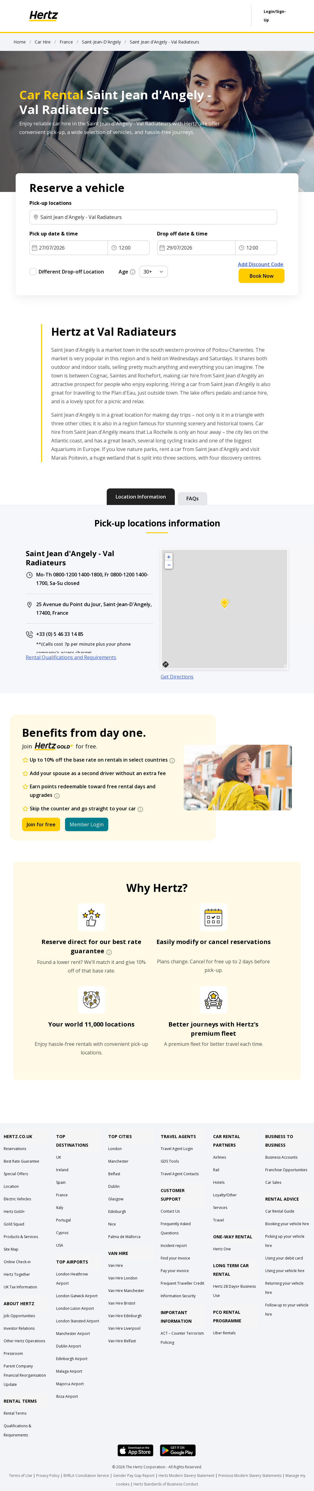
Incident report (174, 1245)
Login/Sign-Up (275, 16)
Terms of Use (20, 1475)
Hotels (218, 1182)
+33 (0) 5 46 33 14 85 (59, 634)
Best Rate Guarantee (21, 1161)
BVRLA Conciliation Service (86, 1475)
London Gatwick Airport (77, 1295)
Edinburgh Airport (71, 1358)
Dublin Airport (68, 1346)
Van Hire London (122, 1278)
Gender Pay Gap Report (134, 1475)
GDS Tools (170, 1161)
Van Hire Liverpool (124, 1328)
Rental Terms (15, 1413)
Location (11, 1186)
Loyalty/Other (225, 1195)
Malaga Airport (69, 1371)
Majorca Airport (70, 1383)
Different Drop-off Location (71, 271)
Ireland (62, 1169)
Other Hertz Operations (24, 1341)
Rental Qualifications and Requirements (71, 657)
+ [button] (168, 556)
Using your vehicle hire (284, 1270)
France (62, 1195)
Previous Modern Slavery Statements (250, 1475)
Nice (112, 1224)
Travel (218, 1220)
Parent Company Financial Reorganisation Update (25, 1375)
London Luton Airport (75, 1308)
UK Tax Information (20, 1287)
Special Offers (16, 1173)
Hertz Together (17, 1274)
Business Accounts (281, 1157)
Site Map (11, 1249)
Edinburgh (117, 1211)
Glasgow (115, 1199)
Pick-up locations (50, 203)
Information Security (178, 1295)
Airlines (219, 1157)
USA (59, 1245)
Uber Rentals (224, 1333)
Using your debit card (284, 1258)
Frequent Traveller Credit (182, 1283)
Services (220, 1207)
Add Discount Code (260, 264)
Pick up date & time (53, 233)
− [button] (168, 564)
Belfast (114, 1173)
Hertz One (222, 1249)
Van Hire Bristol (121, 1303)
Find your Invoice (175, 1258)
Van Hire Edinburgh (125, 1315)
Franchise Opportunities (286, 1169)
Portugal (63, 1220)
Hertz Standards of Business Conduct (165, 1484)
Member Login (87, 824)
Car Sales (273, 1182)
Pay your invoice (175, 1270)
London (115, 1148)
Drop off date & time (182, 233)
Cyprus (62, 1232)
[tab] (141, 496)
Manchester (118, 1161)
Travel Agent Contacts (180, 1173)
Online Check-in (17, 1261)
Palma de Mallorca (124, 1236)
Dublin (114, 1186)
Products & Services (21, 1236)
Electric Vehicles (17, 1199)
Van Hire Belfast (122, 1341)
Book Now (262, 276)
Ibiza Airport (67, 1396)
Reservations (15, 1148)
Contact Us (170, 1211)
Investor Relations (19, 1328)
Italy (59, 1207)
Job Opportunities (19, 1315)
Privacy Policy (47, 1475)
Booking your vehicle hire (287, 1223)
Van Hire (115, 1265)
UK (58, 1157)
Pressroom (13, 1353)
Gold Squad (14, 1224)
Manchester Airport (73, 1333)
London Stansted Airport (77, 1321)
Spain (61, 1182)
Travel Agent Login (177, 1148)
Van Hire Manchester (126, 1290)
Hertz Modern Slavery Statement (186, 1475)
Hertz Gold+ (14, 1211)
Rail (216, 1169)
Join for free (41, 824)
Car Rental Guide (279, 1211)
